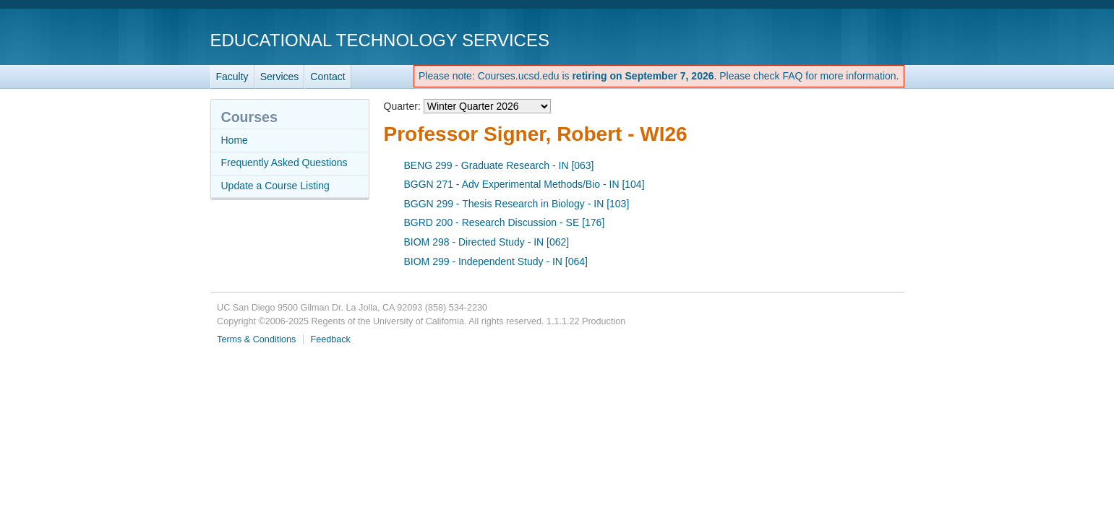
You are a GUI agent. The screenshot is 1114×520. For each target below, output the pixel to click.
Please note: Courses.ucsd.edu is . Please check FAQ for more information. (659, 76)
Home (234, 140)
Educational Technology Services (379, 40)
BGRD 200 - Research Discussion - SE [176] (504, 222)
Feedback (331, 339)
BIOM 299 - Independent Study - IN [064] (496, 261)
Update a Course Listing (275, 185)
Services (279, 76)
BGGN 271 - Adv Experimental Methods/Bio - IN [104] (524, 184)
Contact (327, 76)
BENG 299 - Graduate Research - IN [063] (499, 165)
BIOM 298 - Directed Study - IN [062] (487, 242)
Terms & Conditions (256, 339)
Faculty (232, 76)
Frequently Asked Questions (284, 162)
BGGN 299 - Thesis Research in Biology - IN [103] (517, 203)
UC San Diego (821, 39)
